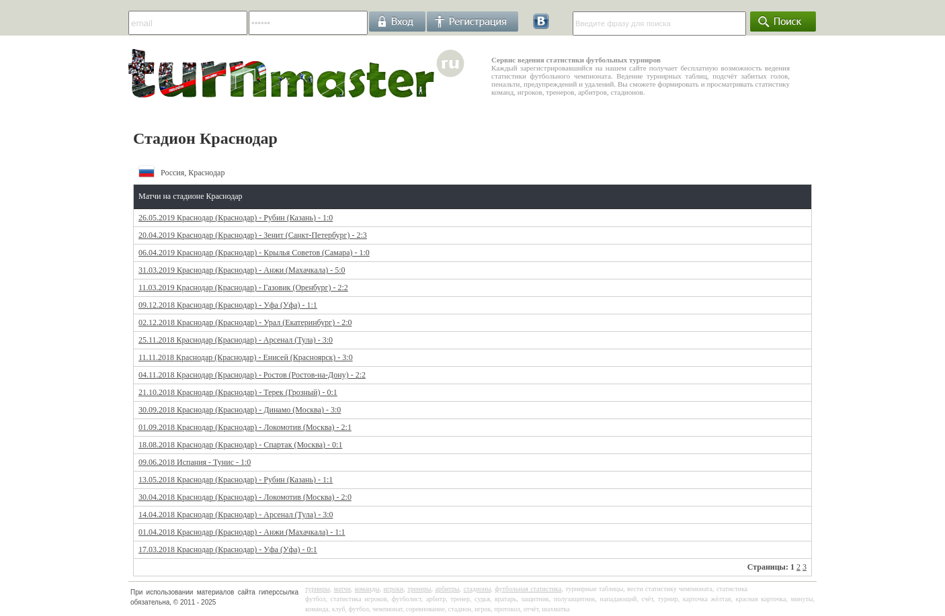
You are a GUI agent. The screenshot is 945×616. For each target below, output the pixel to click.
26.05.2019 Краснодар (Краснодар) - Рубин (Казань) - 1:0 (235, 217)
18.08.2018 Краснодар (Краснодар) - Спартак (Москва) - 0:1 (240, 444)
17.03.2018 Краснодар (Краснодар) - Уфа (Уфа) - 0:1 (227, 549)
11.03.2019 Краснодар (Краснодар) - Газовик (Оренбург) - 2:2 (243, 287)
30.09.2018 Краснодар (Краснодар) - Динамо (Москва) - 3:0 (239, 409)
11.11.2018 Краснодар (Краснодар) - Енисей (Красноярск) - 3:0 (245, 357)
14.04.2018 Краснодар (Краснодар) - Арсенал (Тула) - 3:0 (235, 514)
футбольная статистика (528, 588)
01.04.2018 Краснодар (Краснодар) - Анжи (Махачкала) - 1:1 (241, 532)
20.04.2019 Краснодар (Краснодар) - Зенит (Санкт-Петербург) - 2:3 (252, 235)
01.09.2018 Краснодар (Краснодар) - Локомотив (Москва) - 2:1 (245, 427)
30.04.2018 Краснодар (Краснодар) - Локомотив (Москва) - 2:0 (245, 497)
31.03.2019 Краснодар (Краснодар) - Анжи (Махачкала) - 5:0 (241, 270)
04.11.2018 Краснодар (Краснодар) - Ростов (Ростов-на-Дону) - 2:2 (252, 375)
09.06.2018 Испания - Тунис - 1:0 (194, 462)
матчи (342, 588)
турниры (317, 588)
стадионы (477, 588)
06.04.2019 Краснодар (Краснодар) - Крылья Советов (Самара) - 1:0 (254, 252)
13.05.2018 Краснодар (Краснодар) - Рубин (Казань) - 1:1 (235, 479)
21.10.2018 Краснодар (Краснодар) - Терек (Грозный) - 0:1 (237, 392)
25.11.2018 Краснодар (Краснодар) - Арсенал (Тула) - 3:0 (235, 340)
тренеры (419, 588)
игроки (394, 588)
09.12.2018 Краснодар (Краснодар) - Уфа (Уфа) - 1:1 (227, 305)
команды (367, 588)
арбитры (447, 588)
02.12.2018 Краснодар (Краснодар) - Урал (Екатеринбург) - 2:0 (245, 322)
